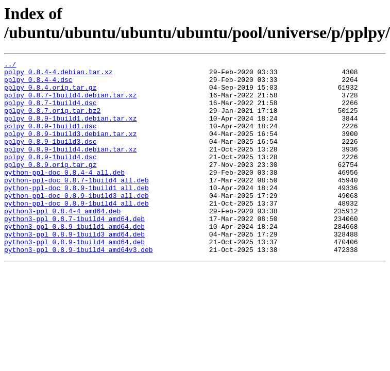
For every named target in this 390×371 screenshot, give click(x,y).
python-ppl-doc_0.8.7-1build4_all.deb (76, 204)
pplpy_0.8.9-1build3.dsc (50, 158)
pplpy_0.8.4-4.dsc (38, 84)
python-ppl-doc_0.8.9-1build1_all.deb (76, 213)
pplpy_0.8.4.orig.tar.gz (50, 93)
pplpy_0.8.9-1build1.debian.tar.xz (70, 130)
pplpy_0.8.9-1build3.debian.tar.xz (70, 149)
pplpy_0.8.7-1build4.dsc (50, 111)
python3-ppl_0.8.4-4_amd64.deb (62, 241)
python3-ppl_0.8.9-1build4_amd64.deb (74, 278)
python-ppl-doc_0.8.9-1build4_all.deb (76, 232)
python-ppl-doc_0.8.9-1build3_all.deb (76, 223)
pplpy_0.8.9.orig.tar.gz (50, 186)
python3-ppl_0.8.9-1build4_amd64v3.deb (78, 288)
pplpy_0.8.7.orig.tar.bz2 (52, 121)
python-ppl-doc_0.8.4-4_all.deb (64, 195)
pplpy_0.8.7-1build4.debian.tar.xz (70, 102)
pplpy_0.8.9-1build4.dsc (50, 176)
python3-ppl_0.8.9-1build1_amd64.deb (74, 260)
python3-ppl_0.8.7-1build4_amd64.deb (74, 251)
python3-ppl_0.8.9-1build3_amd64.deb (74, 269)
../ (10, 65)
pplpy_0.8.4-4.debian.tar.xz (58, 74)
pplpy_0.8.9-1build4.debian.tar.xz (70, 167)
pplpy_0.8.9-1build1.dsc (50, 139)
